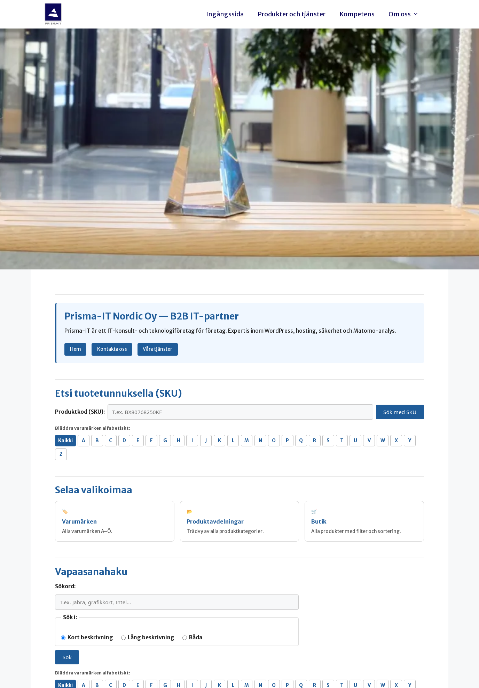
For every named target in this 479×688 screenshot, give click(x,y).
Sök (67, 657)
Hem (75, 349)
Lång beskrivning (147, 637)
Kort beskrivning (87, 637)
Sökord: (65, 586)
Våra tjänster (157, 349)
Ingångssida (225, 14)
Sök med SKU (399, 411)
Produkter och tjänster (291, 14)
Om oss (405, 14)
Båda (192, 637)
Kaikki (65, 440)
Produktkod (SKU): (80, 411)
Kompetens (357, 14)
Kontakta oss (112, 349)
